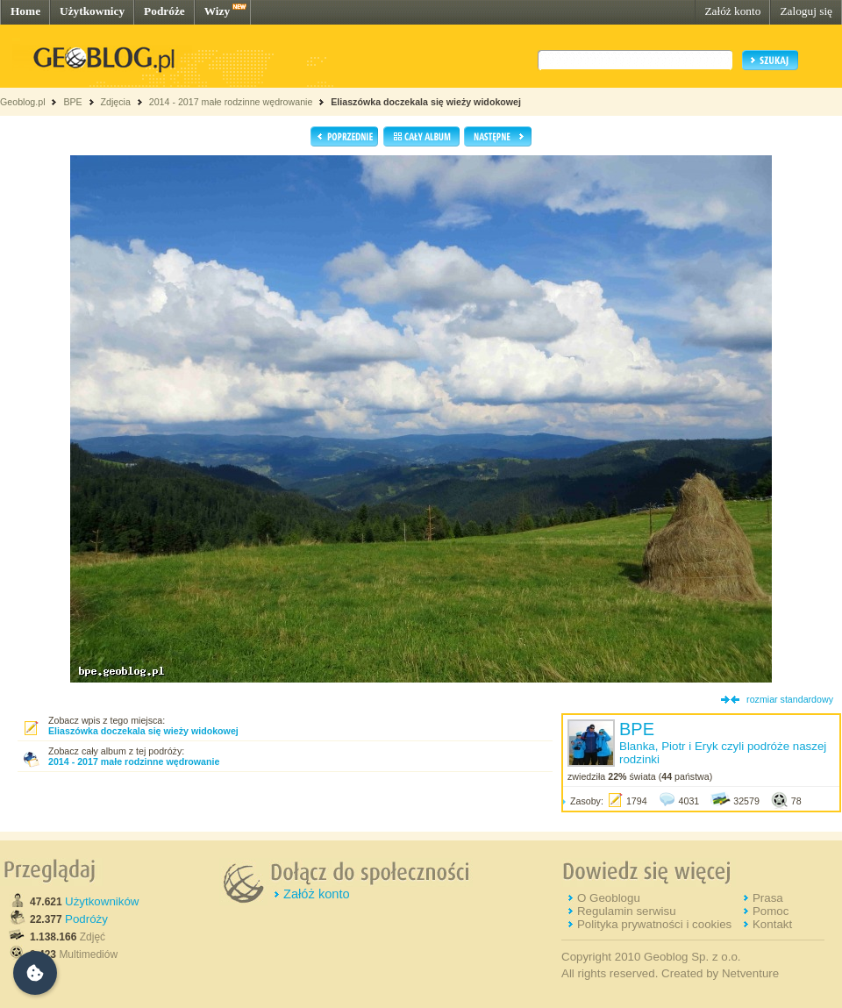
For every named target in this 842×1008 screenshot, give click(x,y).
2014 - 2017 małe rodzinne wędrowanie (232, 102)
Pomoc (770, 911)
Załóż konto (732, 11)
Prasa (768, 897)
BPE (72, 102)
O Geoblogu (608, 897)
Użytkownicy (92, 11)
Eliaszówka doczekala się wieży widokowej (426, 102)
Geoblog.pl (23, 102)
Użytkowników (102, 901)
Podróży (86, 919)
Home (25, 11)
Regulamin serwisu (626, 911)
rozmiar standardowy (789, 699)
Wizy (217, 11)
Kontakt (772, 924)
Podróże (164, 11)
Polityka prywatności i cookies (654, 924)
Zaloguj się (806, 11)
